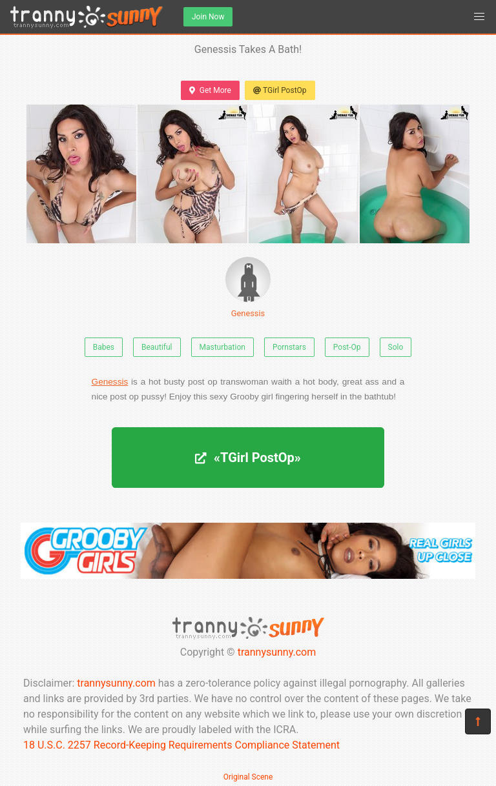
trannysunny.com (277, 652)
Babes (103, 347)
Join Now (208, 16)
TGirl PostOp (280, 90)
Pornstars (289, 347)
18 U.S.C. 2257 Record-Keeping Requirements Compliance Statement (181, 745)
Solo (396, 347)
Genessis (248, 287)
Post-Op (347, 347)
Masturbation (222, 347)
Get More (210, 90)
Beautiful (156, 347)
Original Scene (248, 776)
